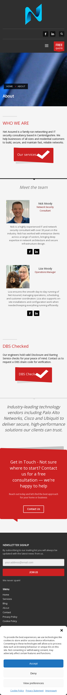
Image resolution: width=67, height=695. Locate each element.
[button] (61, 630)
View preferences (33, 683)
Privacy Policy (10, 616)
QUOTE (59, 47)
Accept (33, 663)
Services (7, 599)
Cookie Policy (17, 690)
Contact (7, 612)
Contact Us (33, 509)
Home (6, 594)
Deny (33, 673)
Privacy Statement (35, 690)
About (6, 607)
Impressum (51, 690)
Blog (5, 603)
